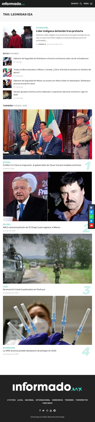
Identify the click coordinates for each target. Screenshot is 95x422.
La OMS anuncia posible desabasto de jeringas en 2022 (29, 350)
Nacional (6, 162)
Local (5, 286)
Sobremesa (57, 400)
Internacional (42, 27)
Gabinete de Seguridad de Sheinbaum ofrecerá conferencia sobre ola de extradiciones (51, 58)
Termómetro (81, 400)
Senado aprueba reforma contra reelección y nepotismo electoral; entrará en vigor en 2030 (50, 93)
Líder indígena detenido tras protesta (59, 31)
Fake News (47, 403)
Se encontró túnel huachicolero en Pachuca (24, 289)
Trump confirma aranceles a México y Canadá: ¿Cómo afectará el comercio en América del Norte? (52, 71)
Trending (69, 400)
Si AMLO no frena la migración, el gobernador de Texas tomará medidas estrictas (42, 165)
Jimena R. (42, 44)
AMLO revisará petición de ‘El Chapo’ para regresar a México (31, 227)
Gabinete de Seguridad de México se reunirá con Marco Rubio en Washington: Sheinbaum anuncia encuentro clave (51, 82)
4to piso (11, 400)
